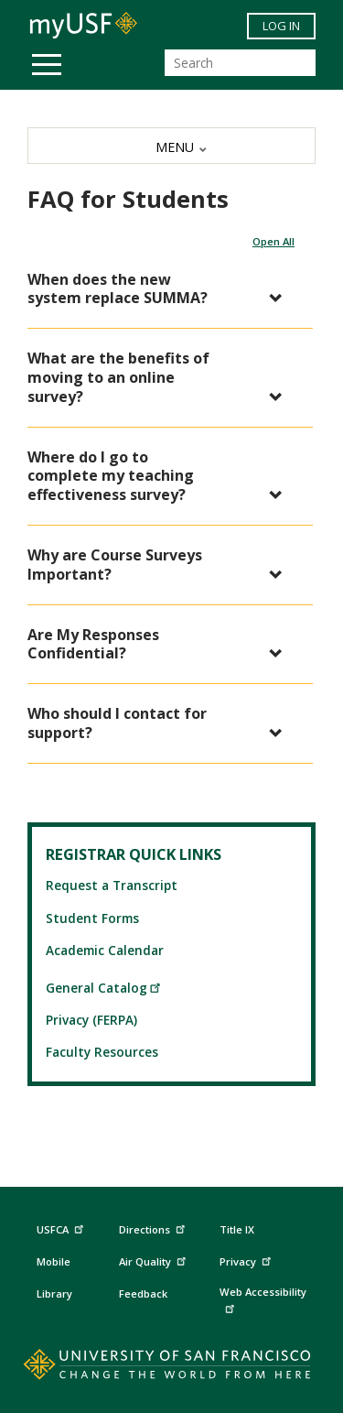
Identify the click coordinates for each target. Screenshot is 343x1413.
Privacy (247, 1259)
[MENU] (171, 145)
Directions (150, 1230)
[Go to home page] (171, 1368)
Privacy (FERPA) (91, 1019)
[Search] (240, 62)
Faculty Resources (102, 1051)
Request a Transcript (111, 885)
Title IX (237, 1229)
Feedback (143, 1293)
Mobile (53, 1261)
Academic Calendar (105, 950)
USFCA (62, 1227)
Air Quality (154, 1259)
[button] (161, 289)
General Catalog (104, 987)
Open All (273, 241)
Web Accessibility (263, 1299)
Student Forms (92, 918)
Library (54, 1293)
